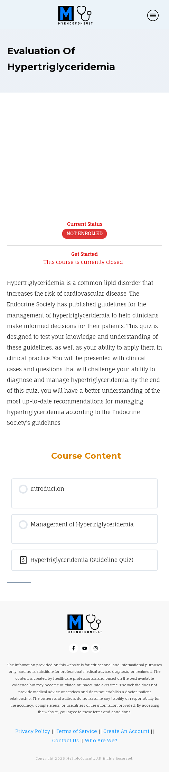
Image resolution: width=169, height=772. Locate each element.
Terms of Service (76, 731)
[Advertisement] (84, 161)
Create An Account (126, 731)
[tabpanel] (84, 354)
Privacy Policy (32, 731)
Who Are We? (101, 740)
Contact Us (65, 740)
